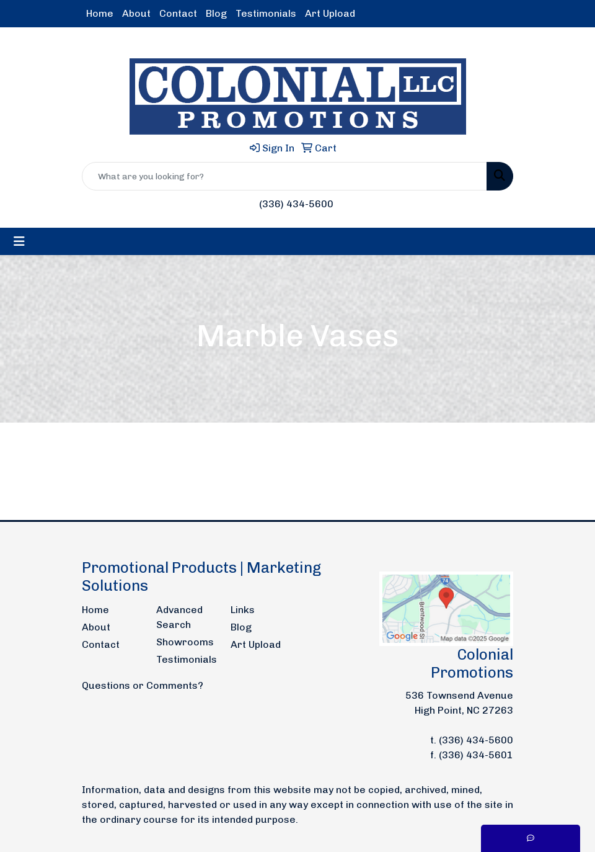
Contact (178, 13)
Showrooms (185, 642)
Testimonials (266, 13)
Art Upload (330, 13)
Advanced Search (179, 617)
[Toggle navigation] (19, 241)
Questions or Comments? (142, 685)
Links (243, 610)
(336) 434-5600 (296, 204)
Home (99, 13)
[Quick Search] (284, 176)
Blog (216, 13)
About (136, 13)
